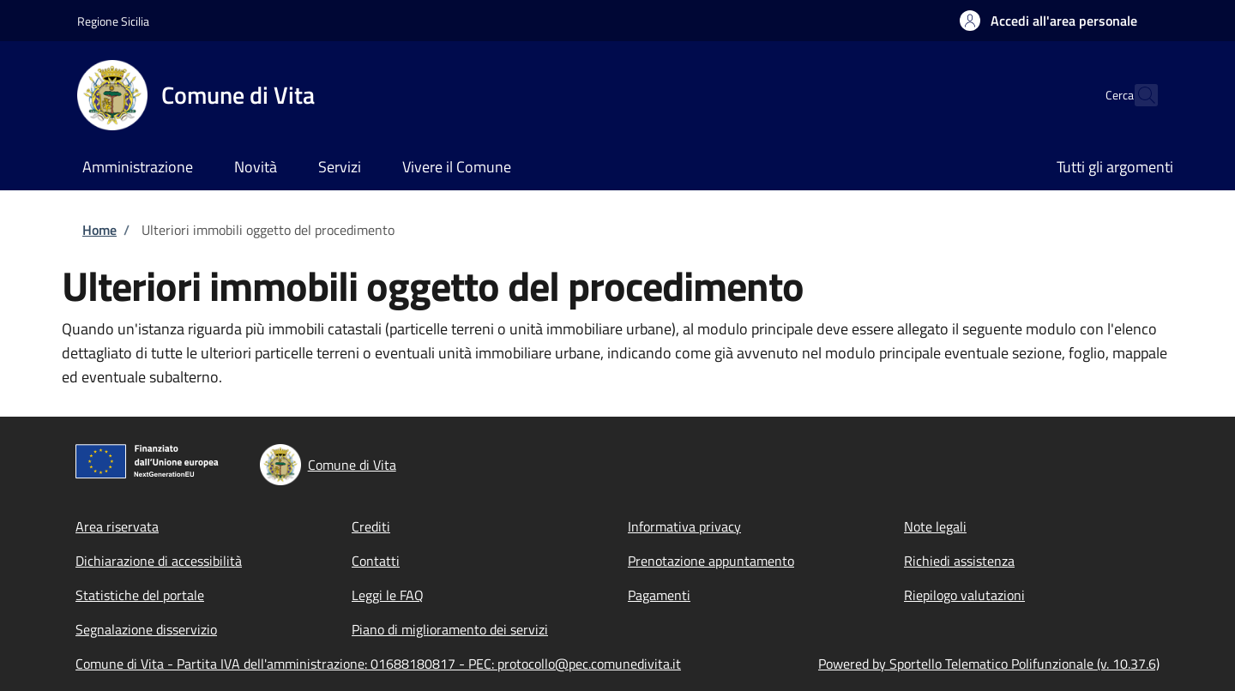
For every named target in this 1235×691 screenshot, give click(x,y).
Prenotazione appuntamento (711, 560)
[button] (1048, 20)
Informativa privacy (684, 526)
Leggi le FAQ (388, 595)
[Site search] (1137, 95)
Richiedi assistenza (959, 560)
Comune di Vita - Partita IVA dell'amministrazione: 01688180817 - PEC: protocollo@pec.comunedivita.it (378, 663)
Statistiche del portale (139, 595)
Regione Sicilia (113, 21)
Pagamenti (659, 595)
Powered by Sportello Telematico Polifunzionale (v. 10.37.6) (989, 663)
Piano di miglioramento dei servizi (450, 629)
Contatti (376, 560)
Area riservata (117, 526)
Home (99, 229)
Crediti (371, 526)
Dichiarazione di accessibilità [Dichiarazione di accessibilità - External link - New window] (158, 560)
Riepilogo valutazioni (964, 595)
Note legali (935, 526)
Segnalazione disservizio (146, 629)
